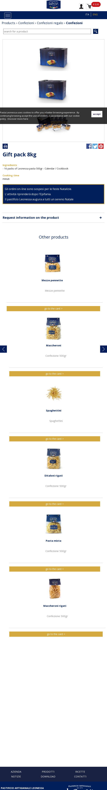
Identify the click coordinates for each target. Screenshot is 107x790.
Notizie (16, 776)
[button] (3, 349)
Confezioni (26, 23)
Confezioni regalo (50, 23)
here (25, 118)
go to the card (52, 308)
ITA (87, 14)
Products (8, 23)
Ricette (80, 771)
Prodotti (48, 771)
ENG (95, 14)
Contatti (80, 776)
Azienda (16, 771)
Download (48, 776)
